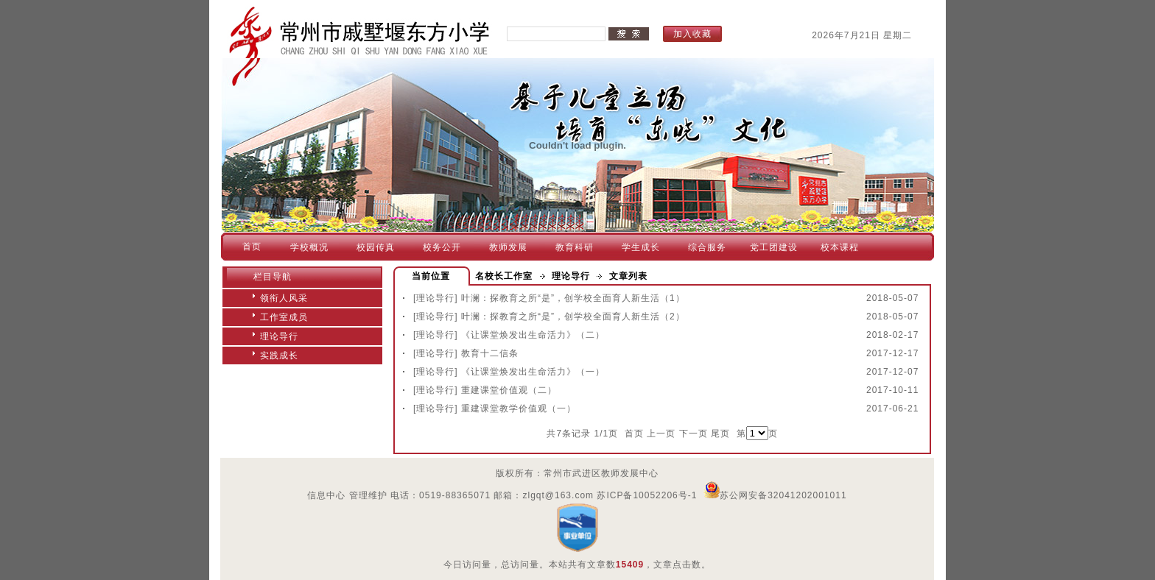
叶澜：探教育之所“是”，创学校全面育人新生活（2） (573, 316)
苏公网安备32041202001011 (774, 495)
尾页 (720, 433)
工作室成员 (284, 317)
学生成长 (641, 247)
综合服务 (707, 247)
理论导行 (279, 336)
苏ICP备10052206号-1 (647, 495)
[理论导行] (435, 298)
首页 (251, 246)
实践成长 (279, 355)
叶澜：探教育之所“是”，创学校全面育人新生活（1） (573, 298)
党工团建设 (774, 247)
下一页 (693, 433)
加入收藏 (692, 34)
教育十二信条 (490, 353)
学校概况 (309, 247)
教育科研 (574, 247)
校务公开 (442, 247)
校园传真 (376, 247)
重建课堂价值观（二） (509, 390)
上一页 (661, 433)
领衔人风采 (284, 298)
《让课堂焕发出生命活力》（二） (533, 335)
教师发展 (508, 247)
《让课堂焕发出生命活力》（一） (533, 372)
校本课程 (840, 247)
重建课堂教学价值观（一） (518, 408)
